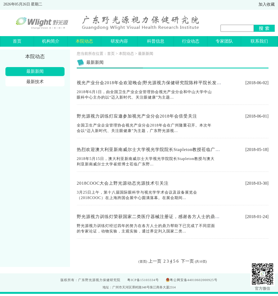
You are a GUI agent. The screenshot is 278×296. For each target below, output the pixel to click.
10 (201, 261)
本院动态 (126, 54)
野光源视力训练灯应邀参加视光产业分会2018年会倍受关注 (137, 116)
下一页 (187, 261)
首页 (111, 54)
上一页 (155, 261)
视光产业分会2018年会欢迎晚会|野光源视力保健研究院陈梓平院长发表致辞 (154, 82)
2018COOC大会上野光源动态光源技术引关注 (123, 183)
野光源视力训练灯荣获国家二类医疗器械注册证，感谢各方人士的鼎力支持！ (155, 216)
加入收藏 (266, 4)
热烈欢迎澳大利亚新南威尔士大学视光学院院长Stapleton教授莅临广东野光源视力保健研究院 (171, 149)
